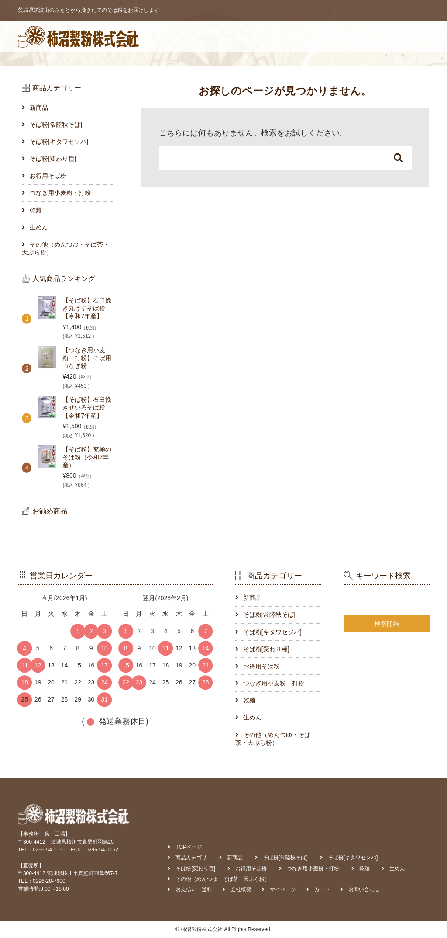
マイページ (330, 37)
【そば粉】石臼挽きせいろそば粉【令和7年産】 (86, 407)
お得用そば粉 (48, 175)
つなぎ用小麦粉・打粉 (60, 192)
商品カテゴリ (193, 37)
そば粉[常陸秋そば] (56, 124)
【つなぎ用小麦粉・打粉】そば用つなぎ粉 (86, 358)
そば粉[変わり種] (53, 158)
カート (366, 37)
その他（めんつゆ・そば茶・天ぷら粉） (65, 248)
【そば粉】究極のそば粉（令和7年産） (86, 457)
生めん (39, 227)
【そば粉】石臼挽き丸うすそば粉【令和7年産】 (86, 308)
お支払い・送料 (245, 37)
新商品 (39, 107)
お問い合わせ (405, 37)
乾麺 (36, 210)
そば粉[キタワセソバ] (59, 141)
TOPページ (148, 37)
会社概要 (291, 37)
